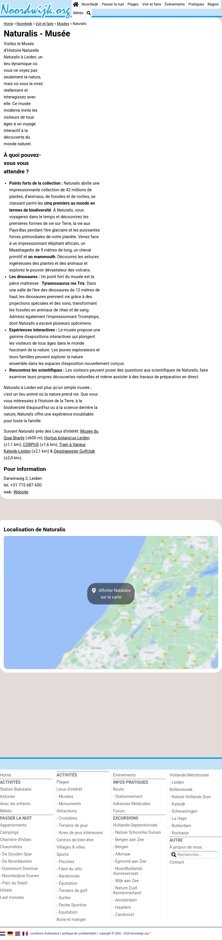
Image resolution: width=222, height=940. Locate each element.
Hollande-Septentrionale (135, 825)
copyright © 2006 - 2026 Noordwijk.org (124, 933)
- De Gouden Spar (16, 854)
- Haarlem (122, 907)
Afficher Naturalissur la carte (111, 593)
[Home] (76, 4)
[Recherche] (89, 13)
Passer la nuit (113, 4)
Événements (175, 4)
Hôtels (6, 890)
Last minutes (12, 897)
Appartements (13, 825)
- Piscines (66, 861)
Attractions (67, 811)
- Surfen (64, 897)
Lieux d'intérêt (69, 789)
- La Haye (178, 818)
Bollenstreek (181, 789)
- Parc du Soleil (13, 883)
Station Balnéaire (16, 789)
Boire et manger (71, 919)
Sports (63, 854)
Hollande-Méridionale (189, 775)
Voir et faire (151, 4)
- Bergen (120, 846)
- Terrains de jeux (72, 825)
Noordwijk (90, 4)
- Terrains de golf (72, 890)
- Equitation (67, 912)
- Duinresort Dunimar (19, 868)
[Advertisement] (111, 509)
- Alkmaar (122, 854)
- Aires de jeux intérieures (80, 832)
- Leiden (177, 782)
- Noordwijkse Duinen (19, 875)
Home (5, 775)
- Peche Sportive (72, 905)
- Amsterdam (125, 900)
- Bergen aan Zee (128, 839)
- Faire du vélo (69, 868)
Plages (133, 4)
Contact (177, 862)
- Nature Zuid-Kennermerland (127, 890)
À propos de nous (186, 847)
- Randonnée (68, 876)
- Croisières (67, 818)
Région (213, 4)
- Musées (65, 796)
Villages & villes (71, 847)
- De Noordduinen (16, 861)
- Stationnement (127, 796)
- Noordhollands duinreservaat (128, 871)
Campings (9, 832)
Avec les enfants (15, 803)
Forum (119, 811)
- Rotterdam (180, 825)
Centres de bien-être (75, 840)
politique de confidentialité (79, 933)
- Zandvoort (123, 914)
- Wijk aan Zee (126, 880)
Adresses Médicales (131, 803)
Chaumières (11, 846)
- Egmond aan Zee (129, 861)
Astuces (7, 796)
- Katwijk (177, 804)
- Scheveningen (184, 811)
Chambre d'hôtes (15, 839)
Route (118, 789)
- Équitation (67, 883)
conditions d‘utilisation (44, 933)
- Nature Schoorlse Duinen (137, 832)
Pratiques (196, 4)
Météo (78, 13)
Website (21, 492)
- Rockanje (179, 833)
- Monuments (69, 803)
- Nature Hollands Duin (190, 796)
